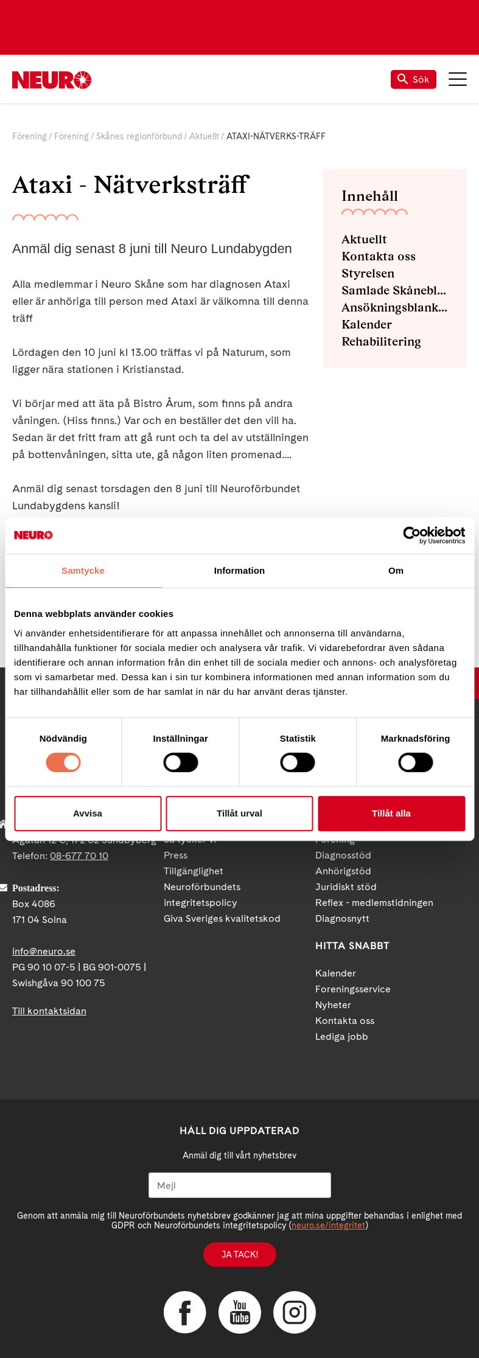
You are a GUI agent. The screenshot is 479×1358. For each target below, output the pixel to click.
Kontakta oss (378, 256)
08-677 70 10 (79, 856)
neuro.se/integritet (328, 1225)
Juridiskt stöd (346, 887)
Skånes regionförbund (139, 136)
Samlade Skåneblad (395, 290)
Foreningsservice (353, 989)
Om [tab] (396, 570)
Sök (413, 79)
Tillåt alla (391, 813)
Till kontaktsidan (49, 1011)
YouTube (240, 1312)
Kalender (366, 324)
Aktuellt (204, 136)
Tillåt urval (239, 813)
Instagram (294, 1312)
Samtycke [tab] (83, 570)
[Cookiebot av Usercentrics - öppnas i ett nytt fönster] (411, 535)
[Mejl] (240, 1185)
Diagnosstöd (343, 855)
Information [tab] (239, 570)
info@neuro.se (43, 951)
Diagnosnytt (342, 918)
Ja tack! (240, 1254)
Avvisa (87, 813)
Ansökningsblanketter (395, 307)
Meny (458, 79)
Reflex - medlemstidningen (374, 902)
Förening (29, 136)
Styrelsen (367, 273)
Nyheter (333, 1005)
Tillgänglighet (193, 871)
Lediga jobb (341, 1036)
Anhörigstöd (343, 871)
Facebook (185, 1312)
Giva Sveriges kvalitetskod (222, 918)
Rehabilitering (381, 341)
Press (175, 855)
